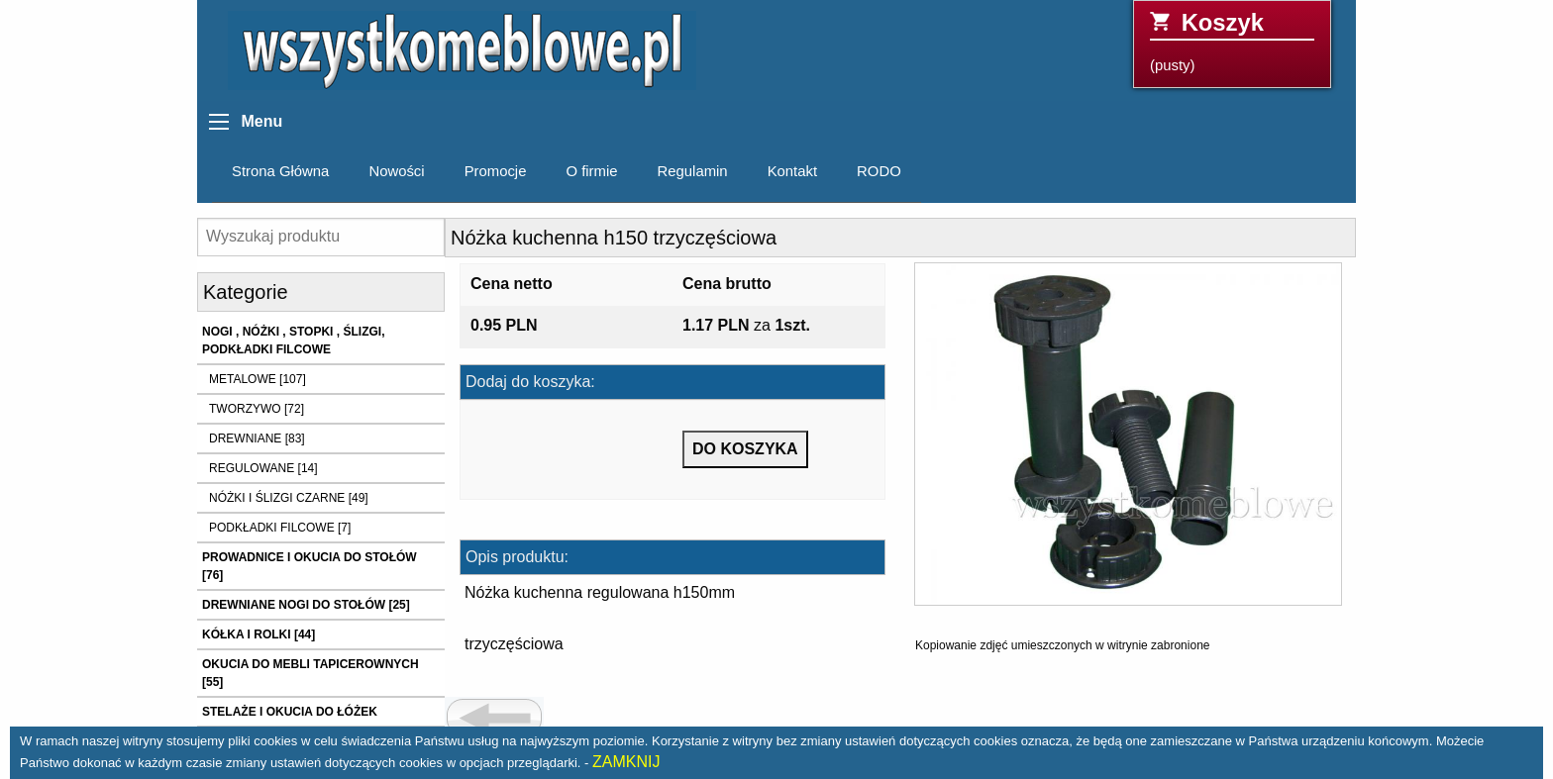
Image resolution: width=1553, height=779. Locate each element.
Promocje (496, 171)
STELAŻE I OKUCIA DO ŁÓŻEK (289, 712)
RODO (879, 171)
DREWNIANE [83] (257, 438)
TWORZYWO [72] (256, 409)
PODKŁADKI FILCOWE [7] (280, 528)
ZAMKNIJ (626, 761)
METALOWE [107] (257, 379)
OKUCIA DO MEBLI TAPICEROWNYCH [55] (310, 673)
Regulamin (693, 171)
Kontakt (792, 171)
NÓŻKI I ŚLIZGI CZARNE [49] (288, 498)
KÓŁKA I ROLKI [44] (258, 634)
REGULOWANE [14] (263, 468)
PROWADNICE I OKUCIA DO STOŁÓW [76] (309, 566)
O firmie (591, 171)
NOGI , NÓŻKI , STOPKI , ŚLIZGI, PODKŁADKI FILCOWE (293, 340)
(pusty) (1232, 41)
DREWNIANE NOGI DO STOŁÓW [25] (306, 605)
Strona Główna (280, 171)
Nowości (396, 171)
